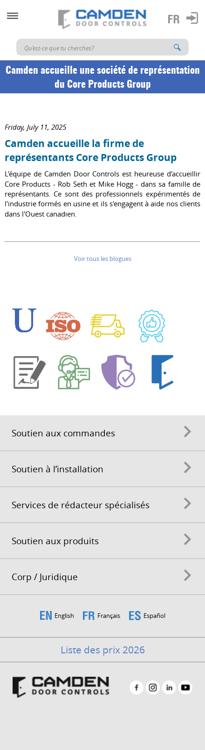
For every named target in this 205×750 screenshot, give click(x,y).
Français (108, 615)
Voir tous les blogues (102, 258)
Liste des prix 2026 (103, 649)
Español (154, 615)
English (64, 615)
